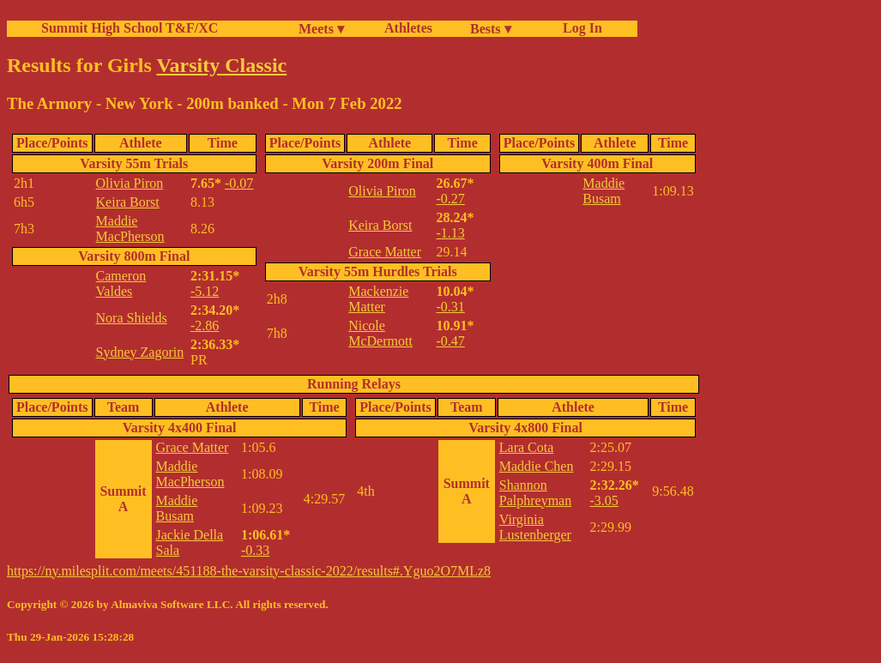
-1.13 (450, 233)
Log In (579, 28)
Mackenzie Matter (378, 299)
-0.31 (450, 306)
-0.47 (450, 341)
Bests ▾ (490, 28)
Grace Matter (384, 251)
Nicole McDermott (380, 333)
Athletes (408, 28)
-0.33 (255, 550)
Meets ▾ (321, 28)
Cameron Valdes (121, 283)
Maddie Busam (603, 191)
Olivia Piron (130, 183)
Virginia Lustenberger (535, 527)
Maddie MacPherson (130, 229)
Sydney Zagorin (140, 352)
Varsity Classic (221, 65)
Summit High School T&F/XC (129, 28)
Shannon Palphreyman (535, 493)
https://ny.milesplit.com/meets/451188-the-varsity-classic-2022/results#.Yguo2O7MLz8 (249, 571)
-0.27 (450, 198)
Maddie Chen (536, 466)
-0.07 (239, 183)
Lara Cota (526, 447)
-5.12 (204, 291)
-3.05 (603, 500)
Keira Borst (128, 202)
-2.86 (204, 325)
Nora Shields (131, 317)
